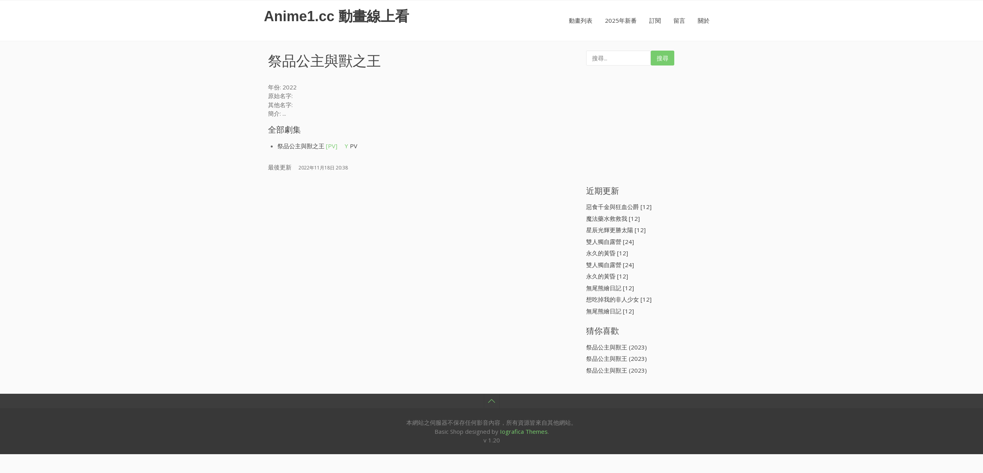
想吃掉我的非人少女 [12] (619, 299)
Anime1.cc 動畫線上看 (336, 16)
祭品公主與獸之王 (307, 146)
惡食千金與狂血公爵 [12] (619, 207)
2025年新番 (621, 20)
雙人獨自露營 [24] (610, 242)
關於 (704, 20)
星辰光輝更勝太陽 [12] (616, 230)
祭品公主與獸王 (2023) (616, 347)
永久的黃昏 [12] (607, 253)
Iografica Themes (524, 431)
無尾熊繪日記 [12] (610, 288)
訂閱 (655, 20)
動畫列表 (580, 20)
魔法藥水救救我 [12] (613, 218)
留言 (679, 20)
